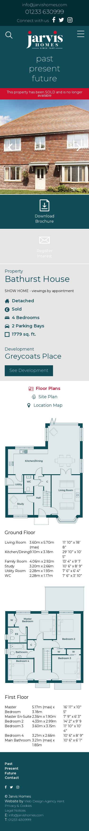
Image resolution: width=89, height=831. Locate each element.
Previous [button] (11, 147)
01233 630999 (44, 11)
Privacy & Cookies (18, 806)
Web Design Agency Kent (44, 801)
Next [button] (78, 147)
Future (10, 773)
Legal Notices (15, 810)
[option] (44, 146)
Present (11, 768)
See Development (28, 370)
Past (9, 764)
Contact (12, 778)
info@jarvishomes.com (44, 5)
